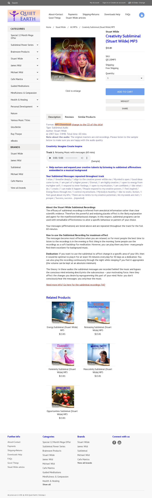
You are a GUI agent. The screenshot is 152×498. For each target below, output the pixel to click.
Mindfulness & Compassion (24, 92)
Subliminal (16, 167)
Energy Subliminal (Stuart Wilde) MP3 (62, 328)
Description (55, 116)
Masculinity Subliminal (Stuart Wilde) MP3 (98, 370)
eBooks (14, 140)
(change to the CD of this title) (87, 123)
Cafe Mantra (17, 79)
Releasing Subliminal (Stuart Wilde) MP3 (97, 328)
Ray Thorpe (16, 134)
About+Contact (56, 14)
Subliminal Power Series (22, 44)
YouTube (119, 442)
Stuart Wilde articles (76, 17)
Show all (47, 483)
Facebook (114, 442)
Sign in (105, 3)
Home (48, 27)
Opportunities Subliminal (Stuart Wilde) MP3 (62, 412)
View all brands (18, 187)
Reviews (71, 116)
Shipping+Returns (91, 14)
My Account (94, 3)
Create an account (118, 3)
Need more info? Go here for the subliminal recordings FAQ (75, 283)
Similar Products (90, 116)
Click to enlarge (73, 90)
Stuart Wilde (17, 58)
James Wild (16, 65)
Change (141, 2)
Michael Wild (17, 72)
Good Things (55, 17)
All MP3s (73, 27)
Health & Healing (19, 99)
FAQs (127, 14)
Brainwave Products (20, 51)
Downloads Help (112, 14)
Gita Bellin (16, 127)
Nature (14, 113)
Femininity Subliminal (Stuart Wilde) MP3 (62, 370)
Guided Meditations (20, 86)
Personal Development (22, 106)
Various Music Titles (20, 120)
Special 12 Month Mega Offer (22, 36)
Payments (72, 14)
